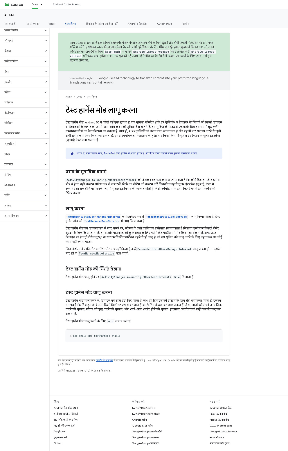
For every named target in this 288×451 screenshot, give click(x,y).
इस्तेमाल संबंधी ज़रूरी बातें (66, 413)
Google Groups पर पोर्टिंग (145, 443)
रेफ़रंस (186, 23)
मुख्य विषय (92, 96)
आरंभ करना (33, 23)
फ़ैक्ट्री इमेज (59, 431)
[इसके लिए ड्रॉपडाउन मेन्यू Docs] (43, 4)
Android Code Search (66, 4)
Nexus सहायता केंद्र (219, 419)
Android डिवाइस (137, 23)
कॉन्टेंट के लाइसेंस (104, 360)
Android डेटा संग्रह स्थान (66, 408)
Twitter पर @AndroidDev (146, 413)
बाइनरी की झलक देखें (64, 425)
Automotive (164, 23)
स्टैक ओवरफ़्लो (217, 437)
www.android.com (221, 425)
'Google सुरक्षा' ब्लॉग (142, 425)
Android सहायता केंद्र (221, 408)
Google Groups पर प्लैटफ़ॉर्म (147, 431)
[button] (22, 30)
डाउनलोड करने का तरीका (66, 419)
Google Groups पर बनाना (145, 437)
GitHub (58, 443)
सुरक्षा (52, 23)
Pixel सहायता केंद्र (218, 413)
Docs (79, 96)
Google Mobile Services (223, 431)
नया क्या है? (10, 23)
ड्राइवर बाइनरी (60, 437)
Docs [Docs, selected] (35, 4)
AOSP (69, 96)
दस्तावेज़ (9, 15)
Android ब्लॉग (139, 419)
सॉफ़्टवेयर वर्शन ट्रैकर (219, 443)
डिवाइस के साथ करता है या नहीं (101, 23)
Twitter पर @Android (143, 408)
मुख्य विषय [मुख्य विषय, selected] (70, 23)
